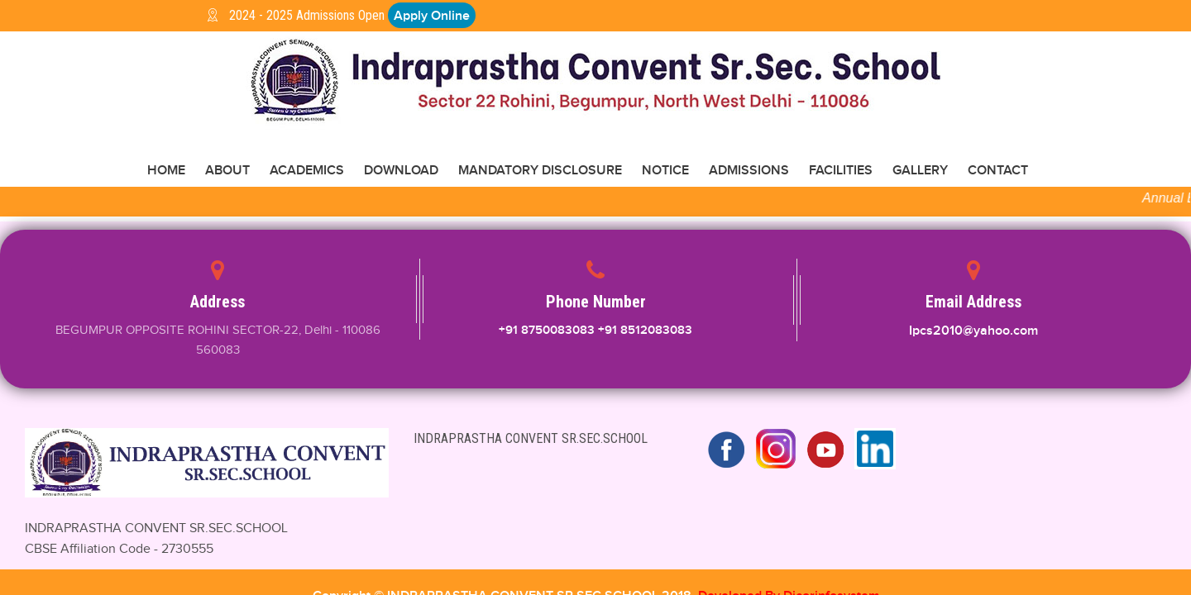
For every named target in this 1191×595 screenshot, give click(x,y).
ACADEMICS (307, 171)
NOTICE (665, 171)
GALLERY (920, 171)
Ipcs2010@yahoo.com (973, 331)
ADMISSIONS (749, 171)
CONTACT (998, 171)
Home (166, 171)
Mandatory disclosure (540, 171)
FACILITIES (841, 171)
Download (401, 171)
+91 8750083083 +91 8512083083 (595, 330)
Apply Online (432, 15)
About (227, 171)
